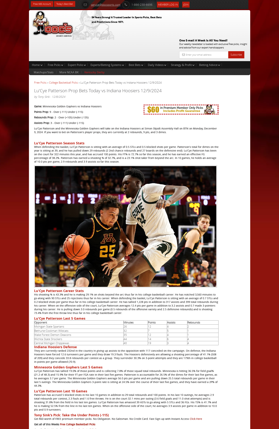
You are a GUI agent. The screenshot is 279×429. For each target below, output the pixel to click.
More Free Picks (233, 61)
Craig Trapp (211, 86)
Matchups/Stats (43, 48)
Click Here (59, 400)
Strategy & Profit (183, 41)
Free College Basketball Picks (77, 406)
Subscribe (236, 28)
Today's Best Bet (69, 4)
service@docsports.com (108, 4)
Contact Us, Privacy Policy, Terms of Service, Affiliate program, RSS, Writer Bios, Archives (161, 424)
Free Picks (55, 41)
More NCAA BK (69, 48)
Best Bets (136, 41)
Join (193, 4)
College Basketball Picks (63, 59)
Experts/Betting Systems (107, 41)
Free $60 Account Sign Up (213, 129)
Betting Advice (209, 41)
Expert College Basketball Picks (79, 411)
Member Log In (175, 4)
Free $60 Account (43, 4)
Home (37, 41)
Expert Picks (77, 41)
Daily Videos (157, 41)
